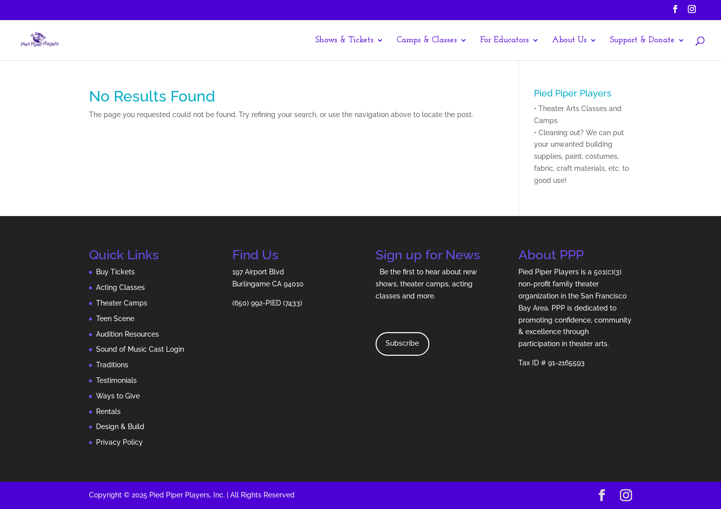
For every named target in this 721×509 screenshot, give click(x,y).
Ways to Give (118, 396)
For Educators (504, 40)
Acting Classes (120, 287)
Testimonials (116, 380)
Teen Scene (115, 319)
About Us (569, 40)
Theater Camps (121, 303)
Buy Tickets (115, 272)
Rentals (108, 412)
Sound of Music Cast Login (140, 349)
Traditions (112, 365)
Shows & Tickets (344, 40)
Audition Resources (127, 334)
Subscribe (402, 343)
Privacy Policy (119, 442)
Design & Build (120, 427)
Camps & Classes (427, 40)
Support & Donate (642, 40)
